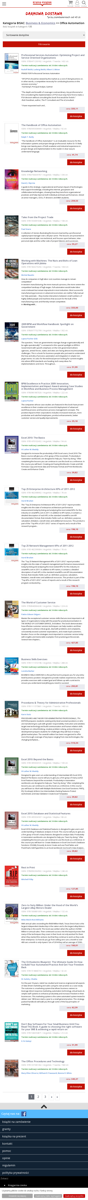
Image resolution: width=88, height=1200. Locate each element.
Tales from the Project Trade (37, 217)
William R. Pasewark (48, 1073)
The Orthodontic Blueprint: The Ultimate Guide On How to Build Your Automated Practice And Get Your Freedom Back (52, 964)
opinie (6, 1158)
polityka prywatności (15, 1173)
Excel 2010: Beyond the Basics (37, 759)
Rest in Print (28, 867)
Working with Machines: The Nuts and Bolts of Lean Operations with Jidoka (49, 262)
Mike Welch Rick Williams (32, 919)
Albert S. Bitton (53, 69)
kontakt (7, 1143)
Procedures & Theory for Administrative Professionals (51, 702)
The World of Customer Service (38, 602)
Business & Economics (40, 23)
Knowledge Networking (34, 171)
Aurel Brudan (27, 501)
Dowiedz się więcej (17, 1196)
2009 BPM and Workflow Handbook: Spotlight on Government (47, 325)
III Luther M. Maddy (30, 449)
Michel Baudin (27, 275)
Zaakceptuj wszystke (74, 1196)
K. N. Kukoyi (26, 1041)
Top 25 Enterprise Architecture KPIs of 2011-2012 (48, 489)
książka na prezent (14, 1136)
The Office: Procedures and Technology (43, 1061)
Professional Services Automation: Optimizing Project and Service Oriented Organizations (53, 56)
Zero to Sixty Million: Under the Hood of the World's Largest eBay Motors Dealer (49, 906)
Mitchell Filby (27, 879)
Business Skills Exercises (34, 659)
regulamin (8, 1165)
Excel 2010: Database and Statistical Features (45, 813)
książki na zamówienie (16, 1122)
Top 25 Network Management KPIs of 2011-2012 (47, 545)
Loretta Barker (27, 671)
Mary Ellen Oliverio (29, 1073)
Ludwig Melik (39, 69)
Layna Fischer (27, 400)
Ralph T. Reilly (27, 137)
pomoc (6, 1151)
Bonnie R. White (65, 1073)
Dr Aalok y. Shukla (29, 979)
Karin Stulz (26, 714)
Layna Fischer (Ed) (29, 338)
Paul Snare (26, 229)
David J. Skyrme (28, 183)
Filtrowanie (44, 44)
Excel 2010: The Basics (33, 437)
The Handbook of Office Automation (41, 125)
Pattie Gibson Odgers (30, 614)
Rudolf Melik (27, 69)
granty (6, 1129)
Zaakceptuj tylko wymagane (48, 1196)
